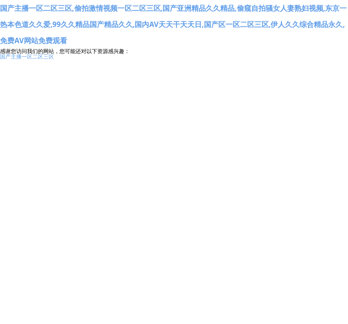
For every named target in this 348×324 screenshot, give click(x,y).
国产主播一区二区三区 (27, 56)
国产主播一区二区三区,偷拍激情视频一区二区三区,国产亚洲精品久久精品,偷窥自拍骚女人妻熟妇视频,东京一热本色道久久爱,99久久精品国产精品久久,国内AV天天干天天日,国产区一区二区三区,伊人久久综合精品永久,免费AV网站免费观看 (173, 24)
